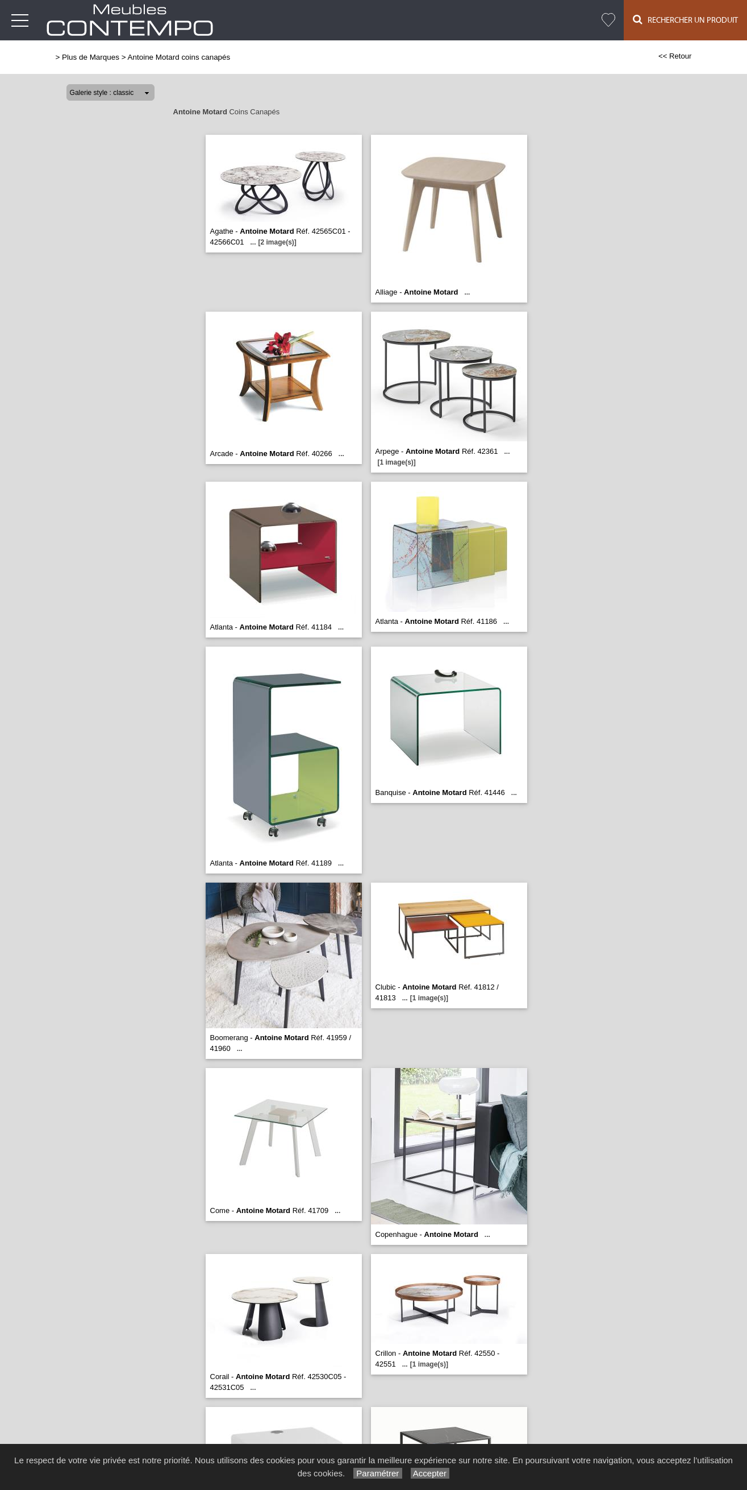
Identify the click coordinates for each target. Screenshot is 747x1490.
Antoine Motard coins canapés (179, 57)
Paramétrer (377, 1473)
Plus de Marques (90, 57)
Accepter (430, 1473)
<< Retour (675, 56)
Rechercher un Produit (685, 19)
